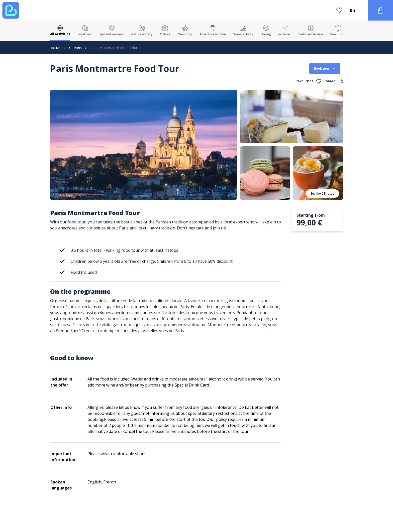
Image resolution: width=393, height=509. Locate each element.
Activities (58, 47)
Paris (78, 47)
